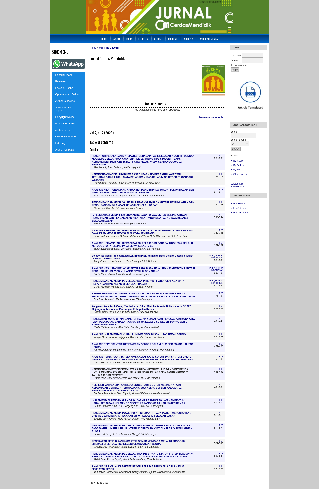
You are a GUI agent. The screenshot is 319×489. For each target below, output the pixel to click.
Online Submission (65, 136)
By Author (238, 165)
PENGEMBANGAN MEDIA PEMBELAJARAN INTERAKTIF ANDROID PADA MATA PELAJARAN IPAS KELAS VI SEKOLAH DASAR (138, 282)
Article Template (64, 149)
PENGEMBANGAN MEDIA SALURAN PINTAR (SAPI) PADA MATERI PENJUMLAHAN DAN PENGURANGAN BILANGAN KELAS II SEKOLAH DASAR (143, 204)
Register (143, 39)
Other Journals (241, 174)
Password (236, 60)
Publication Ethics (65, 123)
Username (236, 55)
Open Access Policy (66, 94)
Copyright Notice (64, 117)
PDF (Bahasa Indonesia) (216, 256)
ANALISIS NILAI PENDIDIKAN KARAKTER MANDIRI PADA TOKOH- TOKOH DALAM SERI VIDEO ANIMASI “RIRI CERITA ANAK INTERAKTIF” (143, 191)
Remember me (243, 65)
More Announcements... (212, 117)
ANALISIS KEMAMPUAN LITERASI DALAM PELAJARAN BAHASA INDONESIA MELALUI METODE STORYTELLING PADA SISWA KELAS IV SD (142, 244)
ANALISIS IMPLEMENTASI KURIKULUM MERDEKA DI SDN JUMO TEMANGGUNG (139, 334)
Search (158, 39)
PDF (221, 156)
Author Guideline (64, 100)
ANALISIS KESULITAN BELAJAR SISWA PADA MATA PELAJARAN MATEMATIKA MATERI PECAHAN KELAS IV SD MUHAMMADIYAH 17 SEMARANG (143, 270)
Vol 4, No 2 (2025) (109, 47)
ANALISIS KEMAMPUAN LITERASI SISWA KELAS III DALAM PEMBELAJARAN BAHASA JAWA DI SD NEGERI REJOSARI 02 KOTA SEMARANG (142, 232)
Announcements (209, 39)
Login (129, 39)
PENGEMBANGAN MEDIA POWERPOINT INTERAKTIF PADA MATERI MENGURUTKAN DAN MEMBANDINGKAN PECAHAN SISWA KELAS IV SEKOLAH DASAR (141, 414)
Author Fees (62, 130)
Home (104, 39)
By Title (237, 169)
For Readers (240, 203)
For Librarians (240, 212)
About (116, 39)
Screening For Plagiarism (63, 109)
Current (172, 39)
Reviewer (60, 81)
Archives (188, 39)
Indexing (59, 143)
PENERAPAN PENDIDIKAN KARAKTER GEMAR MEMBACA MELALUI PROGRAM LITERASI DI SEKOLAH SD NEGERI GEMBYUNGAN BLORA (138, 442)
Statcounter (236, 183)
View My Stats (238, 186)
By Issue (238, 160)
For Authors (239, 208)
